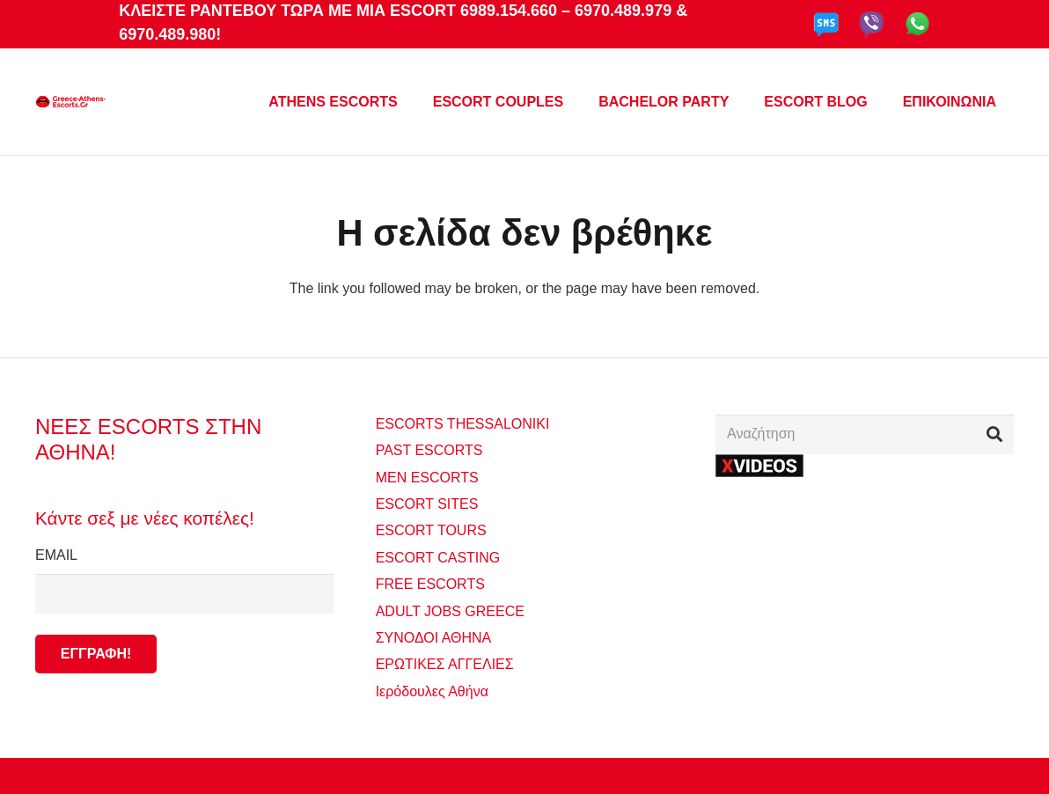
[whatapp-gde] (917, 24)
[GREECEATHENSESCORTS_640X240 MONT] (70, 102)
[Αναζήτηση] (864, 434)
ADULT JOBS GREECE (450, 611)
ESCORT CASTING (438, 557)
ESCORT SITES (427, 503)
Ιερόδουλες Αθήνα (432, 691)
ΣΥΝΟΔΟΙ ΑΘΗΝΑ (434, 637)
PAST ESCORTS (429, 450)
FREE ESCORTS (430, 584)
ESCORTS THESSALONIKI (463, 423)
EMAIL (184, 580)
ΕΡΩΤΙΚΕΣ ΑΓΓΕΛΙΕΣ (445, 664)
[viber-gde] (871, 24)
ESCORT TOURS (431, 530)
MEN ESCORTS (427, 477)
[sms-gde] (826, 24)
